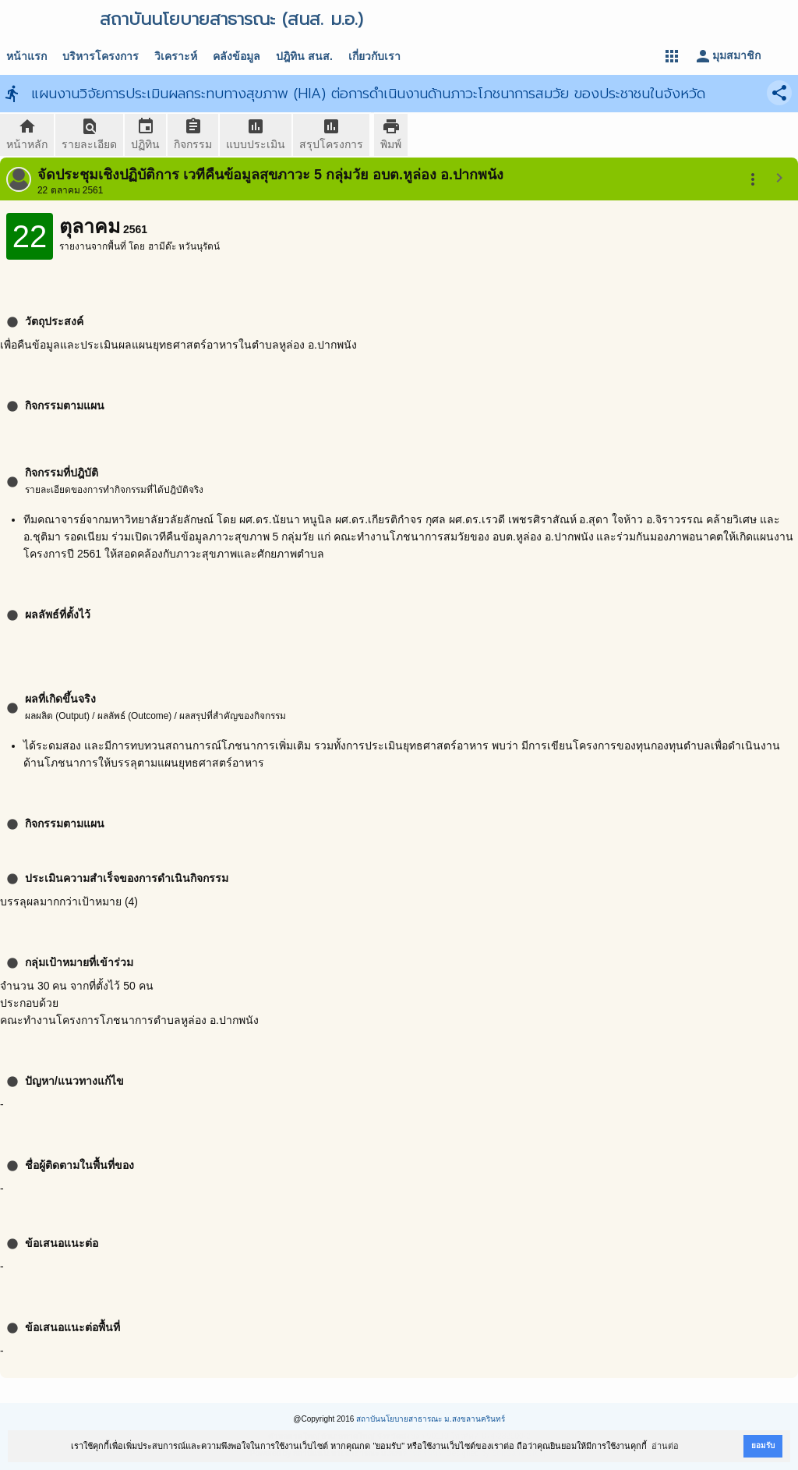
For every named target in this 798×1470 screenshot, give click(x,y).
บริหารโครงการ (100, 56)
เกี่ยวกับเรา (374, 56)
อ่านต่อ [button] (665, 1446)
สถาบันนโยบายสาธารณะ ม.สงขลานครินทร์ (430, 1419)
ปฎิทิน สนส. (304, 56)
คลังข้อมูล (236, 56)
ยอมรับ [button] (763, 1445)
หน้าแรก (26, 56)
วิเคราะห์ (175, 56)
